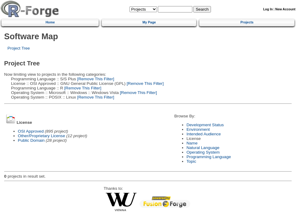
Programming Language (209, 157)
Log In (268, 9)
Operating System (203, 152)
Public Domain (31, 140)
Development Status (205, 125)
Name (192, 143)
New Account (285, 9)
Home (50, 22)
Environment (198, 129)
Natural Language (203, 147)
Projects (247, 22)
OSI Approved (31, 131)
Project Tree (19, 48)
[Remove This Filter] (95, 79)
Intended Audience (204, 134)
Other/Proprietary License (41, 136)
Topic (191, 161)
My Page (149, 22)
